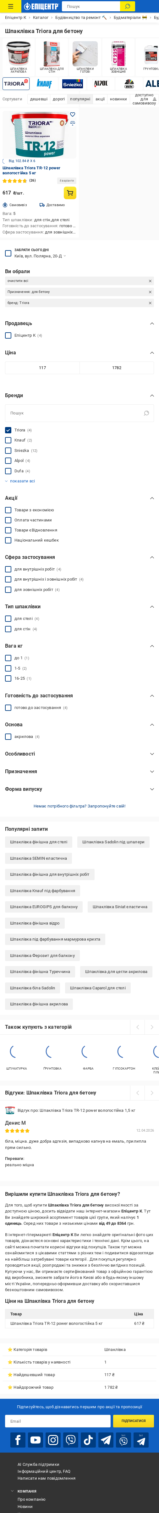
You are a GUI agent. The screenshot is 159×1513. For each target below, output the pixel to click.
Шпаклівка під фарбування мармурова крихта (55, 939)
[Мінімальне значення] (42, 368)
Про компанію (32, 1499)
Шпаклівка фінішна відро (35, 923)
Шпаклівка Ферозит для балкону (42, 955)
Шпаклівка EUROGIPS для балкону (44, 906)
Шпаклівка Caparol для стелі (97, 988)
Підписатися (134, 1421)
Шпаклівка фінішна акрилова (39, 1004)
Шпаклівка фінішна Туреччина (40, 971)
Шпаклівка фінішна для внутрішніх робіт (50, 874)
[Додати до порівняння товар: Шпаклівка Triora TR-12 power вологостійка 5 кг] (72, 123)
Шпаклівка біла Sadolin (32, 988)
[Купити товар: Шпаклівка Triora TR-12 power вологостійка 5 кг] (70, 193)
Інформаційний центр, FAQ (44, 1471)
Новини (25, 1506)
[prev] (137, 1027)
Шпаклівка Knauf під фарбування (42, 890)
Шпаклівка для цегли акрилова (116, 971)
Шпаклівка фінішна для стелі (38, 842)
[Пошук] (127, 6)
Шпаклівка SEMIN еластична (38, 858)
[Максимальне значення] (117, 368)
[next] (152, 1027)
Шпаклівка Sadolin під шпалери (113, 842)
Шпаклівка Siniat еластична (120, 906)
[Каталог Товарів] (10, 6)
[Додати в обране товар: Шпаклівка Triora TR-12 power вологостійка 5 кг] (72, 114)
